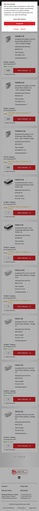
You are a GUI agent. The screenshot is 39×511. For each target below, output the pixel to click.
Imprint (23, 29)
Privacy (16, 29)
